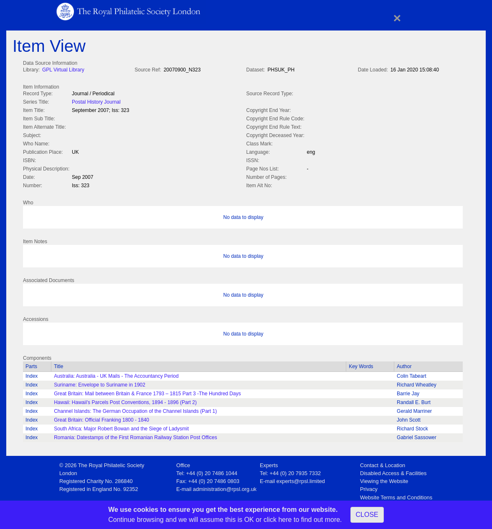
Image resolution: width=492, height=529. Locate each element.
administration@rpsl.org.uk (224, 487)
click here (278, 519)
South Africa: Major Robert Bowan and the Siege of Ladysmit (121, 427)
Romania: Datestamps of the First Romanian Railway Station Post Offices (135, 436)
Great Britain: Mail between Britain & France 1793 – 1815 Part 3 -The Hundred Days (147, 392)
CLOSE (367, 514)
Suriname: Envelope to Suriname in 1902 (99, 383)
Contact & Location (382, 463)
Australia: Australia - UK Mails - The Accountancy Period (116, 374)
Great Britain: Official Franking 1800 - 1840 (101, 418)
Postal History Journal (96, 101)
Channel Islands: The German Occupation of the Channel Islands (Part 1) (135, 409)
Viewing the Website (384, 479)
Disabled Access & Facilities (393, 471)
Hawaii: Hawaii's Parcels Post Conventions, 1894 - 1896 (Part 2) (125, 401)
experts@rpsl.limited (300, 479)
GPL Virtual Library (63, 70)
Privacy (369, 487)
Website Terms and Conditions (396, 496)
